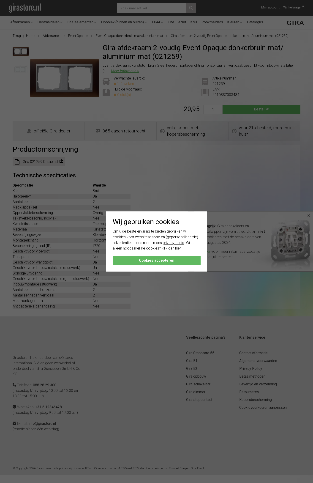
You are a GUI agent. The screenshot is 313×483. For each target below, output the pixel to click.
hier (178, 248)
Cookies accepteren (156, 260)
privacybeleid (173, 243)
